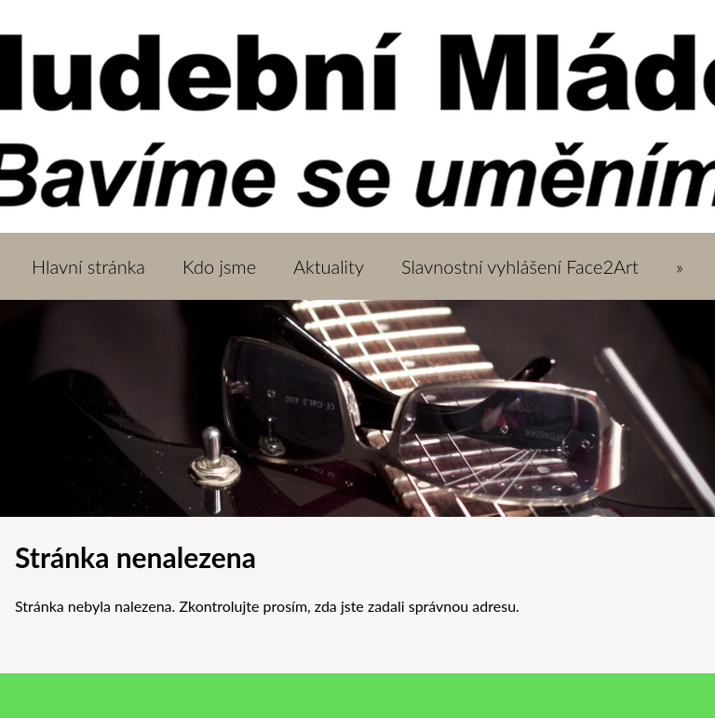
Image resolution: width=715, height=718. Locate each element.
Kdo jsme (219, 266)
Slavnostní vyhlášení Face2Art (520, 266)
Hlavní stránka (88, 266)
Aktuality (328, 266)
